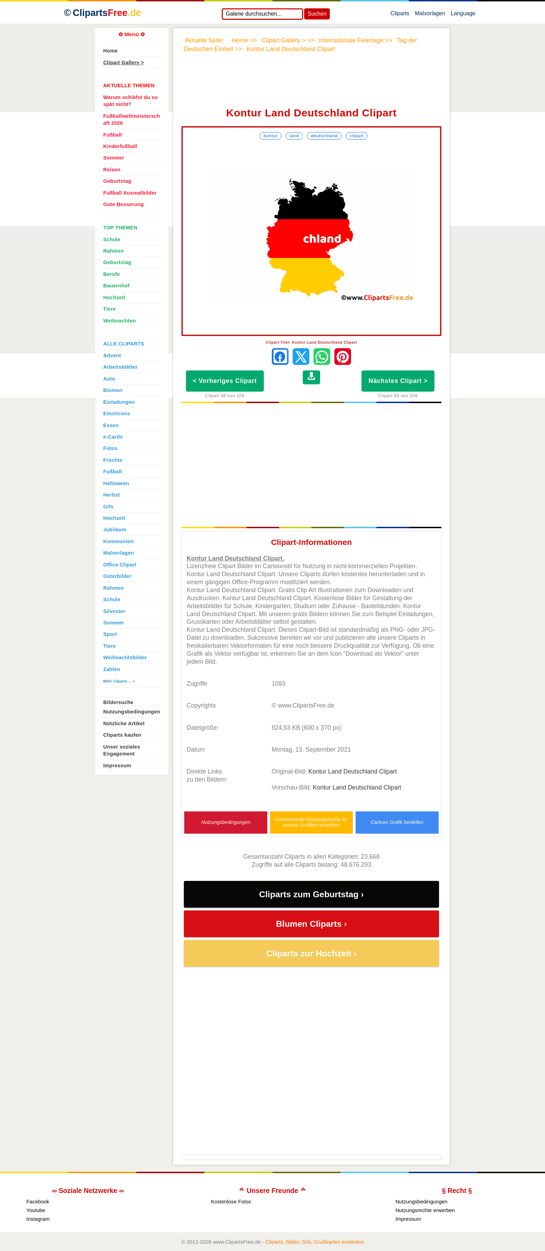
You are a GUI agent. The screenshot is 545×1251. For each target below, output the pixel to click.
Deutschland (324, 135)
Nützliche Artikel (124, 723)
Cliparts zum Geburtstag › (311, 894)
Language (463, 15)
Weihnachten (119, 321)
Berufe (111, 274)
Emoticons (116, 413)
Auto (109, 379)
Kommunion (118, 541)
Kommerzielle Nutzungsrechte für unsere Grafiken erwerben (311, 822)
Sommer (113, 158)
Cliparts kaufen (122, 735)
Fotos (110, 448)
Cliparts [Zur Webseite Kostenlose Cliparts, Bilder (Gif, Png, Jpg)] (107, 13)
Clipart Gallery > (123, 62)
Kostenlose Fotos (231, 1201)
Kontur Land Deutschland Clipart (352, 771)
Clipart (357, 135)
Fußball (112, 135)
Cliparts (399, 15)
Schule (112, 239)
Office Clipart (120, 564)
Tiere (109, 309)
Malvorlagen (430, 15)
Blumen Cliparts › (311, 924)
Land (294, 135)
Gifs (108, 506)
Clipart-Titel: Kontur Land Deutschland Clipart (311, 342)
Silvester (114, 611)
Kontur (270, 135)
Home (110, 51)
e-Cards (113, 437)
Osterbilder (117, 576)
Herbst (111, 495)
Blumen (112, 390)
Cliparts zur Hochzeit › (311, 953)
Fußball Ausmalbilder (130, 193)
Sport (110, 634)
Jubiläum (114, 529)
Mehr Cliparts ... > (119, 681)
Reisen (112, 169)
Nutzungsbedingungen (225, 822)
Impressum (117, 765)
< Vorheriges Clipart (225, 380)
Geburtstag (117, 181)
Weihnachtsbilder (125, 657)
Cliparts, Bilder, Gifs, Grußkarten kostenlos (315, 1242)
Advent (112, 355)
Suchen (317, 14)
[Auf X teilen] (301, 356)
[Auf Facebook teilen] (280, 356)
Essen (111, 425)
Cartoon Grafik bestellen (397, 822)
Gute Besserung (123, 204)
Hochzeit (114, 297)
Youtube (35, 1210)
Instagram (38, 1219)
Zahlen (111, 669)
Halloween (116, 483)
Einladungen (119, 402)
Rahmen (113, 251)
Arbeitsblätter (120, 367)
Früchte (113, 460)
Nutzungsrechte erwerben (425, 1210)
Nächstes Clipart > (398, 380)
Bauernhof (116, 285)
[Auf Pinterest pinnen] (342, 356)
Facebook (37, 1201)
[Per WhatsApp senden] (322, 356)
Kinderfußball (120, 146)
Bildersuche (118, 702)
